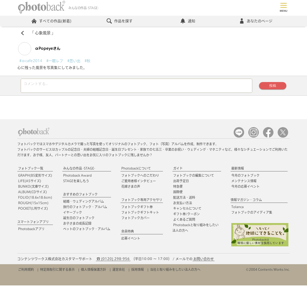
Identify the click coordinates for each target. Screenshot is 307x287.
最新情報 (237, 169)
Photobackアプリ (31, 230)
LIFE (29, 182)
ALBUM (32, 193)
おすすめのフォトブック (80, 195)
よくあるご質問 (184, 221)
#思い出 (73, 61)
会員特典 (127, 232)
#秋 (87, 61)
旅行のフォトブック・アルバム (85, 208)
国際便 (178, 193)
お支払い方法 (182, 204)
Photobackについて (136, 169)
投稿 (272, 86)
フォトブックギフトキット (140, 213)
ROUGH (33, 204)
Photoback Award (77, 176)
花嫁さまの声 (130, 187)
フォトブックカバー (135, 219)
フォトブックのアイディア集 (251, 213)
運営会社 (118, 271)
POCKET (33, 210)
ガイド (178, 169)
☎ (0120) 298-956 (113, 260)
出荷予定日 (181, 182)
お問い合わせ (203, 260)
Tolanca (237, 208)
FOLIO (35, 199)
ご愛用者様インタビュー (138, 182)
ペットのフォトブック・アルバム (86, 230)
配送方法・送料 (184, 199)
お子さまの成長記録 (77, 224)
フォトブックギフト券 (137, 208)
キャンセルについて (187, 210)
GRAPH (35, 176)
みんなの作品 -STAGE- (79, 169)
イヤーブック (72, 213)
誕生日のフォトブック (79, 219)
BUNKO (33, 187)
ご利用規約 (26, 271)
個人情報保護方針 (93, 271)
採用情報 (137, 271)
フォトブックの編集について (193, 176)
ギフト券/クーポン (186, 215)
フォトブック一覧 (30, 169)
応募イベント (130, 239)
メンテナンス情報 (243, 182)
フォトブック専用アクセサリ (141, 201)
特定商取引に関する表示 (57, 271)
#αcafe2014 (30, 61)
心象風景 (43, 33)
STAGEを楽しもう (76, 182)
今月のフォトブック (245, 176)
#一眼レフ (54, 61)
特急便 (178, 187)
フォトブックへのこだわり (140, 176)
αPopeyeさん (39, 48)
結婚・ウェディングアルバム (83, 202)
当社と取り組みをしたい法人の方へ (175, 271)
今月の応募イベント (245, 187)
